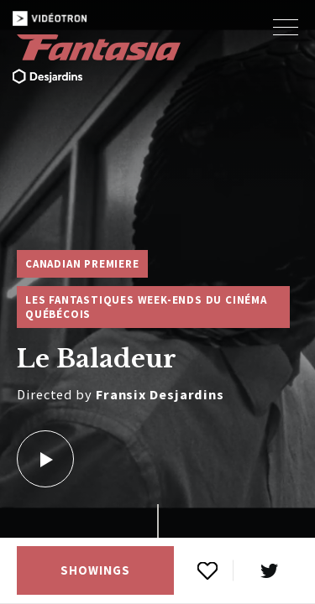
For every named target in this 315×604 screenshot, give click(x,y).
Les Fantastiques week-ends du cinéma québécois (146, 307)
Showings (94, 570)
